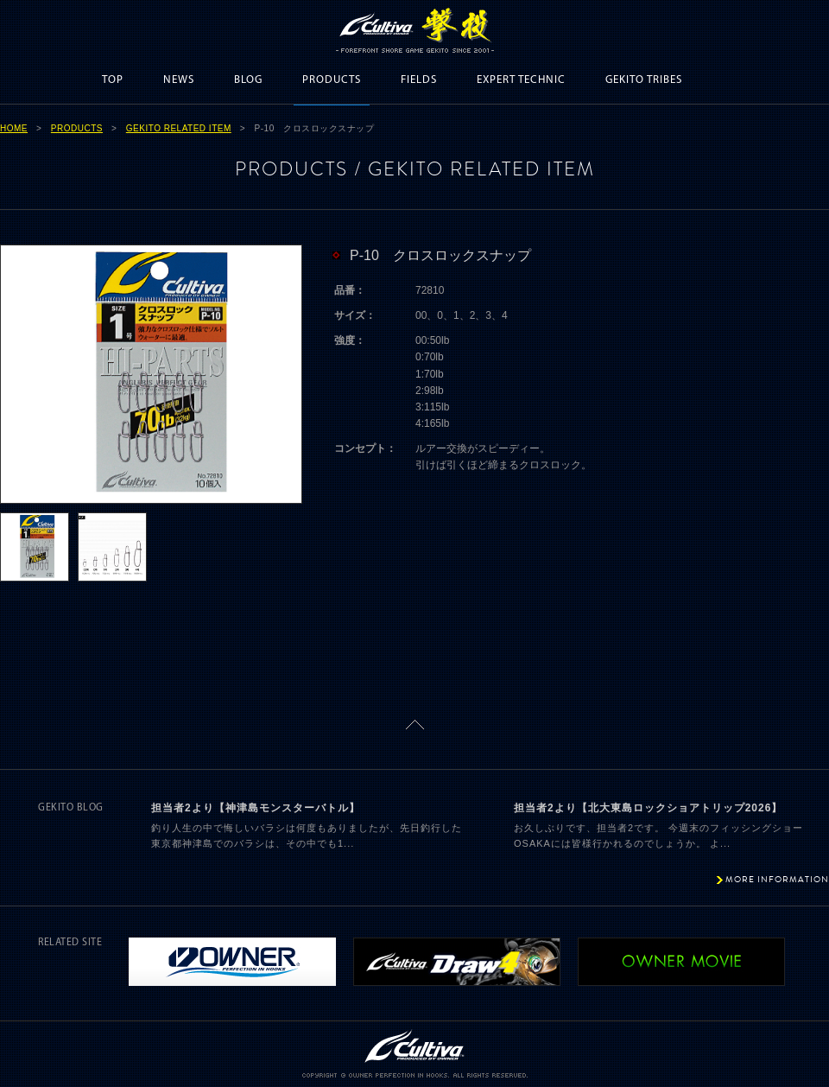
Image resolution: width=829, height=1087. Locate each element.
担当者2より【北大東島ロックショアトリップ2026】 (648, 808)
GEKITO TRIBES (643, 80)
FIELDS (419, 80)
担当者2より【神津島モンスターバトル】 (255, 808)
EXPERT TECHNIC (521, 80)
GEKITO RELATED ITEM (178, 128)
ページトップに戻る (415, 724)
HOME (14, 128)
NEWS (178, 80)
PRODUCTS (331, 80)
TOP (112, 80)
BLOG (248, 80)
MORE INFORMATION (777, 879)
